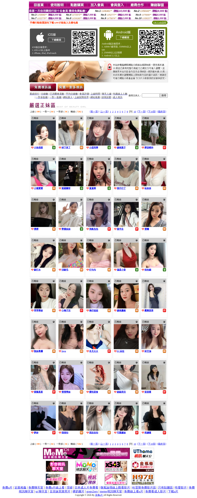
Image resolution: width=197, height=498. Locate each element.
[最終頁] (161, 111)
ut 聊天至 (41, 491)
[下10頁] (151, 111)
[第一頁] (94, 111)
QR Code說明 (159, 22)
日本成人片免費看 (86, 487)
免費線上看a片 (133, 491)
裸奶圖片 (78, 491)
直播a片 (99, 495)
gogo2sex (92, 491)
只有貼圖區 (165, 487)
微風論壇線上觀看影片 (115, 487)
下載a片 (173, 491)
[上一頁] (104, 111)
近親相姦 (20, 487)
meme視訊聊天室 (111, 491)
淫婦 (70, 487)
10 (135, 111)
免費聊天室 (35, 487)
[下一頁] (141, 111)
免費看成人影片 (155, 491)
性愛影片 (181, 487)
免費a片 (7, 487)
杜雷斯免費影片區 (144, 487)
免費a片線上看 (55, 487)
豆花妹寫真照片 (60, 491)
